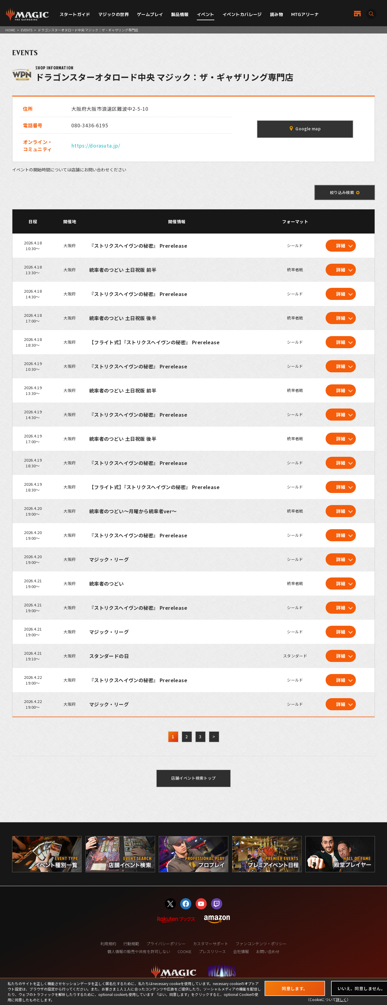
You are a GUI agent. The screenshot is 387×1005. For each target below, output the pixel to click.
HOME (10, 29)
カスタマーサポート (210, 943)
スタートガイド (75, 14)
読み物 (276, 14)
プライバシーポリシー (166, 943)
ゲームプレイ (150, 14)
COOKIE (184, 951)
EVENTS (26, 29)
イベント (205, 14)
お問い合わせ (268, 951)
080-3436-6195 (89, 125)
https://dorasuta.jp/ (95, 145)
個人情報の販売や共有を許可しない (138, 951)
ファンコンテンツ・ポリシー (261, 943)
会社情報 (241, 951)
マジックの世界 (113, 14)
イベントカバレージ (242, 14)
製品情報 (180, 14)
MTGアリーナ (305, 14)
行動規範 (131, 943)
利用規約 (108, 943)
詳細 (341, 245)
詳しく (341, 999)
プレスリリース (212, 951)
